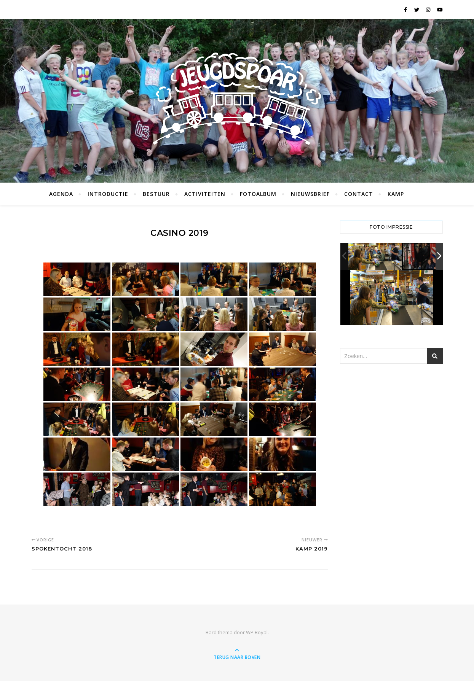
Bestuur (156, 193)
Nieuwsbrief (310, 193)
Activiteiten (204, 193)
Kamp (396, 193)
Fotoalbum (258, 193)
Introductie (108, 193)
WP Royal (257, 632)
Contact (358, 193)
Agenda (61, 193)
